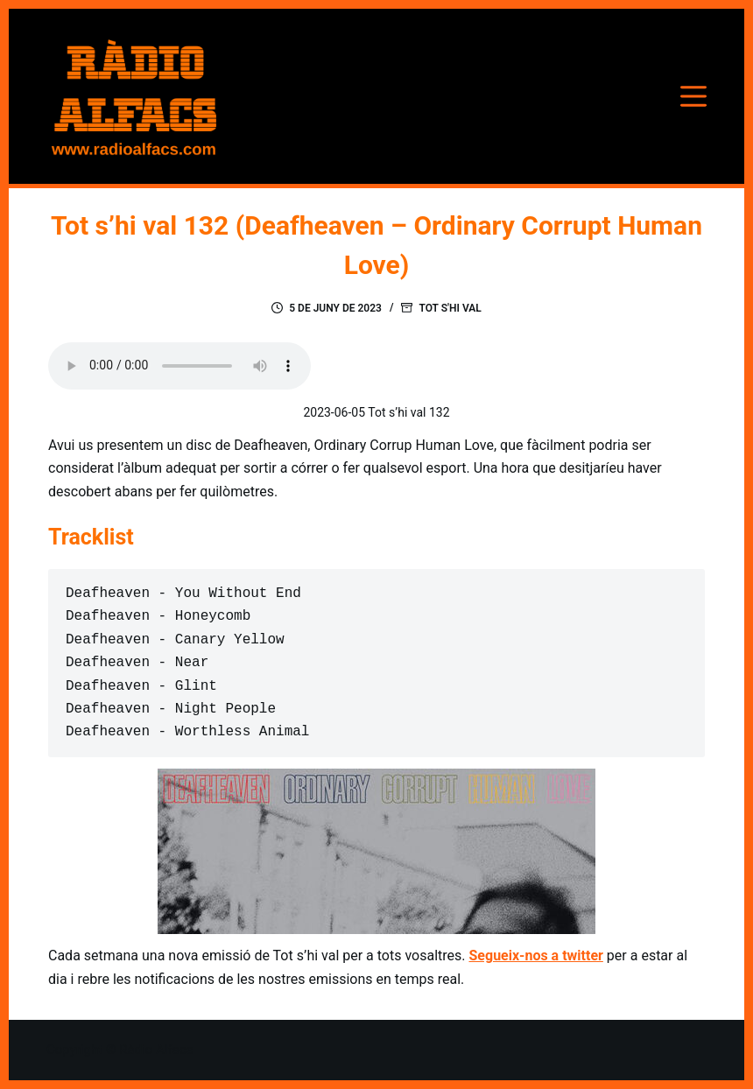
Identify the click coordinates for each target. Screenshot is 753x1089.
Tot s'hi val (450, 308)
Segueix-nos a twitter (536, 955)
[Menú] (693, 96)
